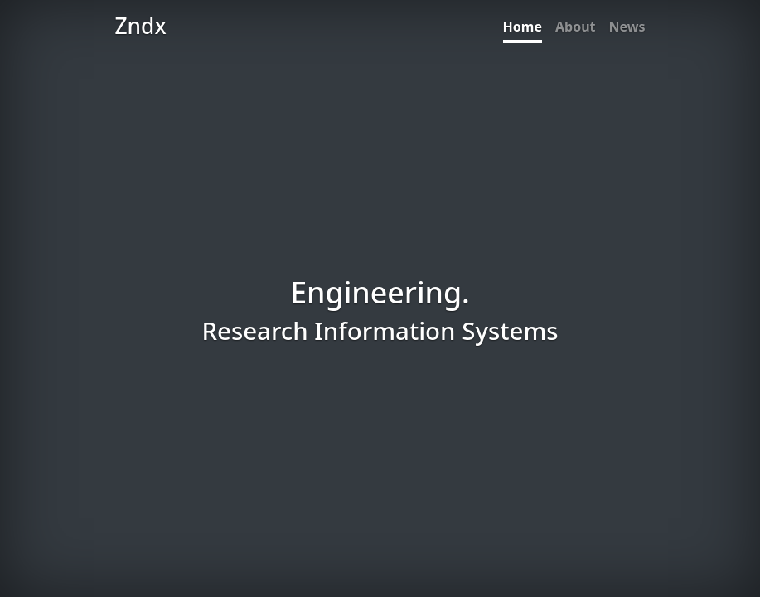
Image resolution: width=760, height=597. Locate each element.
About (575, 26)
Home (522, 26)
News (627, 26)
